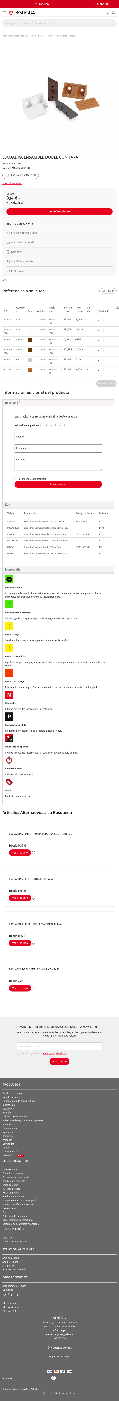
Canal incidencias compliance (18, 1220)
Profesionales (16, 271)
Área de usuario (10, 1258)
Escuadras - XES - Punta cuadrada (31, 879)
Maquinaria (8, 1132)
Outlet (5, 1147)
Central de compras (12, 1173)
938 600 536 (59, 1338)
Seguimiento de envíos (14, 1286)
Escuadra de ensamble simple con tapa (34, 969)
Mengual (9, 1303)
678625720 (44, 3)
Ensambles (8, 1108)
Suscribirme (59, 1061)
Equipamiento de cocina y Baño (18, 1101)
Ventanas (7, 1140)
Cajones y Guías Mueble (14, 1116)
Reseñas (12, 403)
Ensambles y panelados (20, 36)
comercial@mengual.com (59, 1334)
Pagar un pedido (10, 1192)
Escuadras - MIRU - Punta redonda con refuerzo (40, 833)
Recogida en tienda (20, 242)
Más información (12, 183)
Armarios (7, 1124)
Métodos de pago (11, 1189)
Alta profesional (10, 1262)
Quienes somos (10, 1169)
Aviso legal (47, 1393)
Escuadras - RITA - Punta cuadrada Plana (35, 924)
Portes (5, 1212)
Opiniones (7, 1290)
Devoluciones (9, 1208)
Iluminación (8, 1105)
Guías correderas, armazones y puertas (22, 1120)
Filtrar (110, 290)
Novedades (8, 1144)
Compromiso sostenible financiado (20, 1224)
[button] (5, 281)
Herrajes (6, 1112)
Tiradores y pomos (12, 1093)
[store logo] (23, 13)
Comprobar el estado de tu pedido (20, 1200)
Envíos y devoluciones (21, 232)
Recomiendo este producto (32, 479)
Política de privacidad (61, 1393)
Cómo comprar (10, 1185)
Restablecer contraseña (14, 1269)
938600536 (102, 3)
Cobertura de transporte (15, 1216)
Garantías (14, 252)
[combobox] (59, 23)
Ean (7, 505)
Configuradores (10, 1151)
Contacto (7, 1237)
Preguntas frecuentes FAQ (15, 1177)
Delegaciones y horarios (15, 1241)
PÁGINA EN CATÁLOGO (23, 175)
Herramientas (9, 1128)
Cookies (73, 1393)
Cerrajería (7, 1136)
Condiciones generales (14, 1181)
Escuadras (37, 36)
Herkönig (9, 1311)
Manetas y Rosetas (12, 1097)
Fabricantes (11, 1307)
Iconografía (12, 569)
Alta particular (9, 1265)
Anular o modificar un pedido (17, 1204)
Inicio (4, 36)
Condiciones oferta (20, 261)
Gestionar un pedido (13, 1196)
